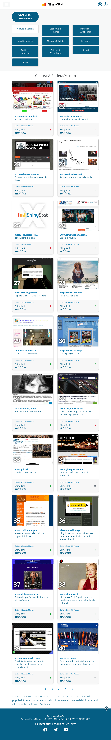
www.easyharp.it (68, 658)
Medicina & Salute (55, 41)
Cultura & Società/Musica (24, 126)
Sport (25, 62)
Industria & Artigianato (85, 30)
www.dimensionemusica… (73, 234)
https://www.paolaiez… (72, 292)
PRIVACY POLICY (43, 724)
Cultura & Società (25, 28)
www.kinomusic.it (69, 594)
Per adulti (85, 41)
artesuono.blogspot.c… (26, 234)
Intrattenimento (25, 41)
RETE (73, 724)
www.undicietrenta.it (71, 174)
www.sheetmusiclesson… (27, 658)
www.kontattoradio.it (26, 116)
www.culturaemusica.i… (27, 174)
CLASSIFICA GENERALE (25, 16)
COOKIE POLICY (61, 724)
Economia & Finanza (55, 30)
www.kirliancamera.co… (27, 594)
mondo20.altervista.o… (26, 350)
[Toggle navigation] (6, 4)
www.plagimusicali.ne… (72, 408)
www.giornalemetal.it (71, 116)
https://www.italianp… (71, 350)
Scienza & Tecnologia (55, 52)
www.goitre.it (22, 469)
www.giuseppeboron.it (71, 469)
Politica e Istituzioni (25, 52)
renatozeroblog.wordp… (27, 408)
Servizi (86, 50)
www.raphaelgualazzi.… (27, 292)
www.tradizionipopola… (27, 530)
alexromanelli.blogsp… (71, 530)
